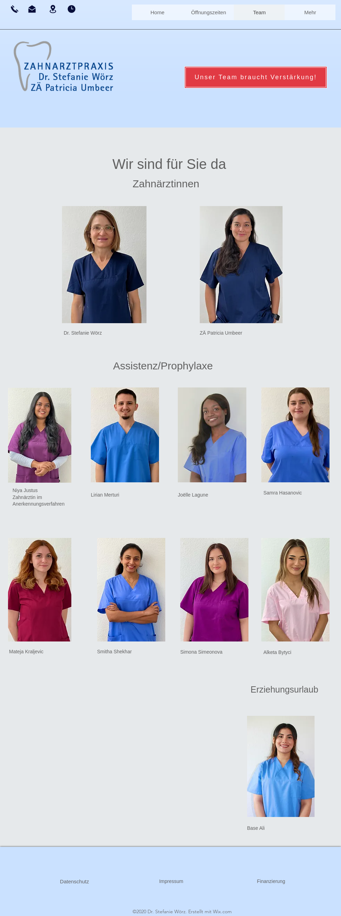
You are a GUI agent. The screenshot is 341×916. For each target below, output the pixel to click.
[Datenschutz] (74, 881)
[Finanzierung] (271, 881)
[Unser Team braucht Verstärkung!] (255, 77)
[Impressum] (171, 881)
